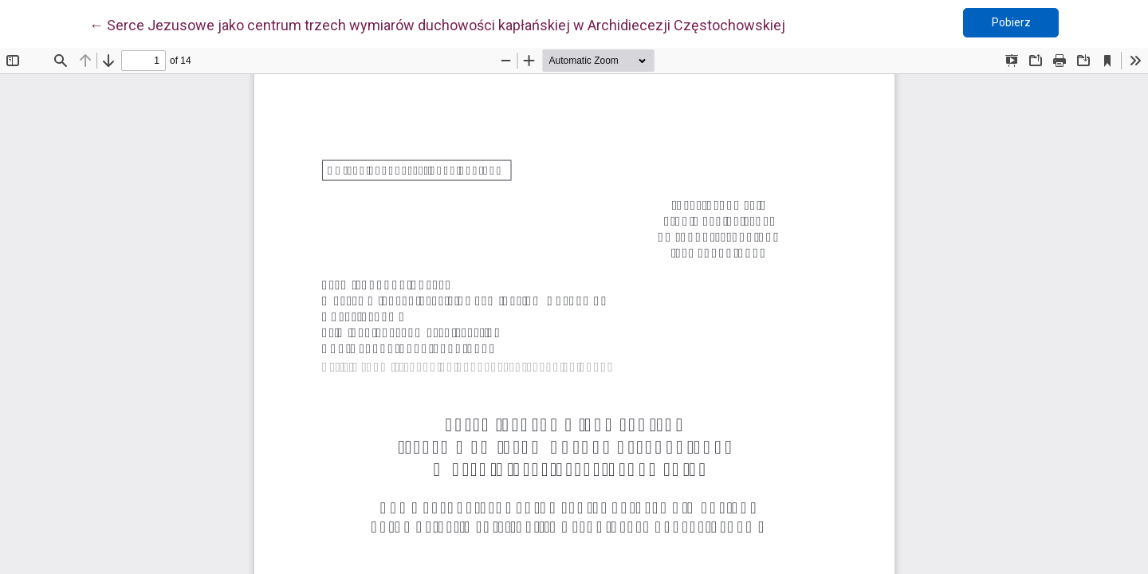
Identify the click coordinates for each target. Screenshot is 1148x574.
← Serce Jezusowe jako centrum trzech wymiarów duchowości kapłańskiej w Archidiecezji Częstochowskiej (437, 23)
